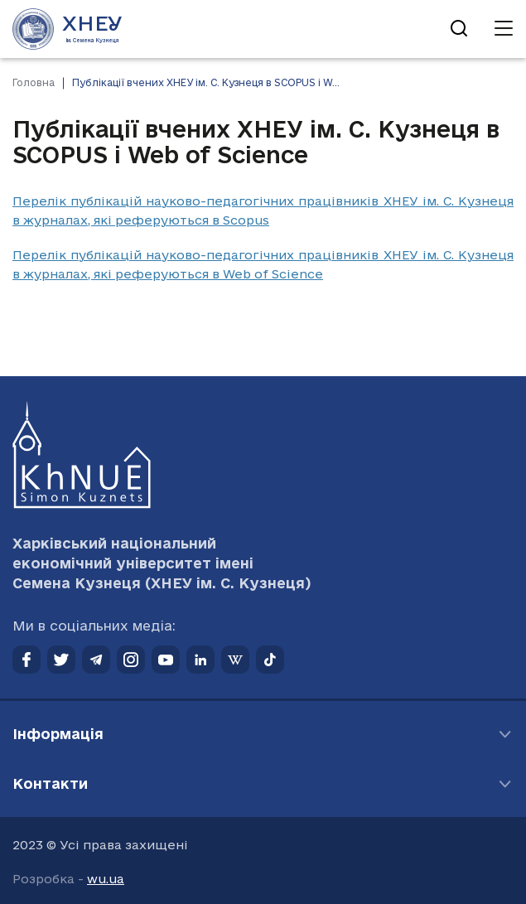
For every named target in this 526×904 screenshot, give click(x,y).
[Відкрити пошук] (459, 29)
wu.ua (105, 879)
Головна (33, 82)
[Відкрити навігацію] (503, 29)
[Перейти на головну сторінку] (67, 29)
